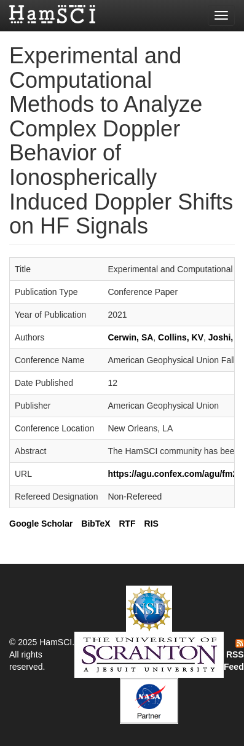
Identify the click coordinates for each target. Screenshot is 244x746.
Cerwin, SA (130, 337)
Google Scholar (41, 523)
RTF (127, 523)
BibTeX (95, 523)
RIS (151, 523)
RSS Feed (234, 655)
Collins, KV (180, 337)
